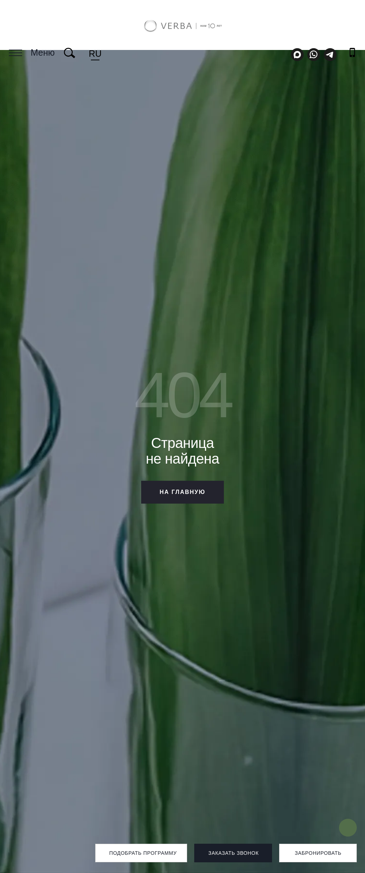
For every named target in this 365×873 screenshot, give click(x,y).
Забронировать (318, 853)
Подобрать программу (142, 853)
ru (95, 53)
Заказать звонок (233, 853)
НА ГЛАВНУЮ (183, 492)
